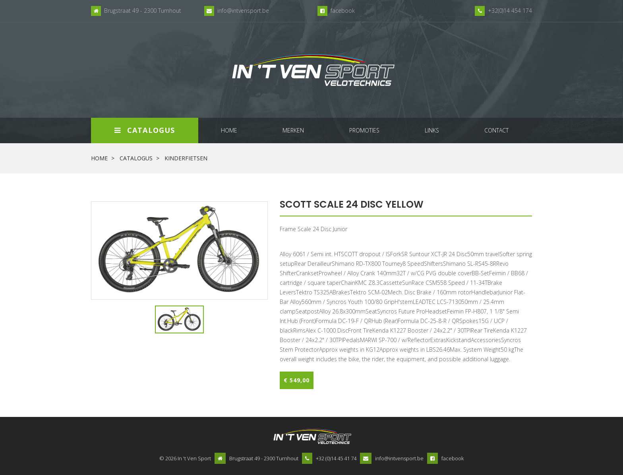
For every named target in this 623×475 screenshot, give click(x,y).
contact (496, 130)
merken (293, 130)
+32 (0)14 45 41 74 (336, 458)
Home (99, 158)
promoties (364, 130)
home (229, 130)
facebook (343, 10)
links (432, 130)
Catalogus (144, 130)
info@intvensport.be (243, 10)
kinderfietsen (185, 158)
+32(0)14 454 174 (510, 10)
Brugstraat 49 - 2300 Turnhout (142, 10)
